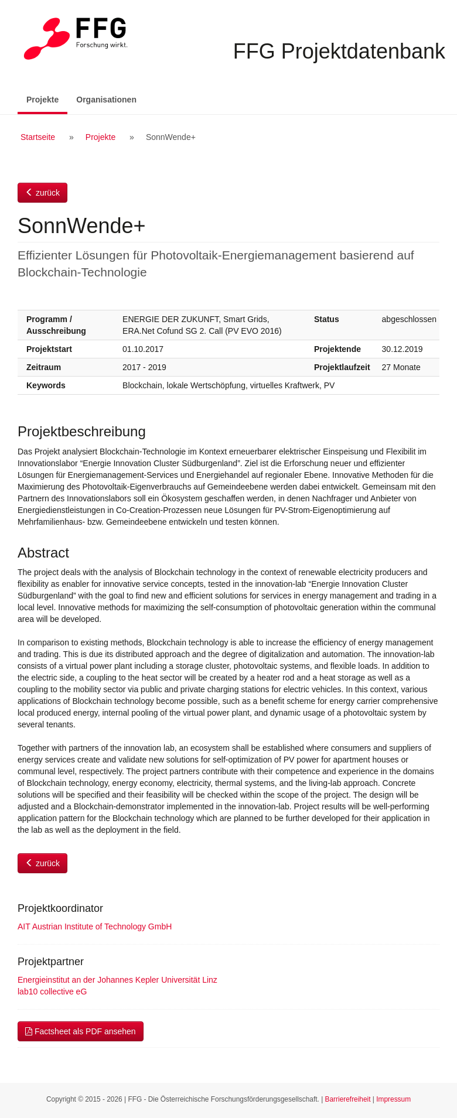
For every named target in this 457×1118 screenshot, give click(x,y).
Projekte (46, 98)
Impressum (393, 1099)
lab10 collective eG (52, 991)
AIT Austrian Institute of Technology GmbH (95, 926)
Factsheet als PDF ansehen (80, 1031)
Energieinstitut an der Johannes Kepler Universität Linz (117, 979)
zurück (42, 192)
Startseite (38, 137)
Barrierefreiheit (348, 1099)
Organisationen (106, 99)
